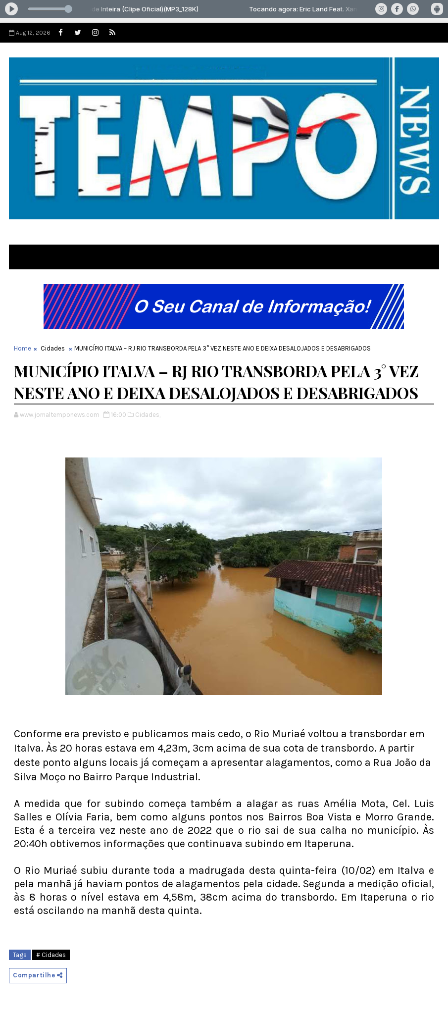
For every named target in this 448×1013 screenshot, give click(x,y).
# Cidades (51, 955)
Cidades (53, 348)
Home (22, 348)
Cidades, (147, 414)
